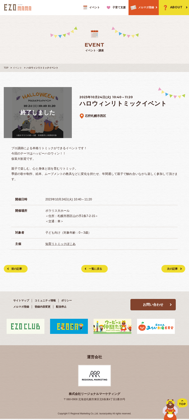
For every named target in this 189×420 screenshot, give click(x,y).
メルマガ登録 (141, 7)
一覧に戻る (95, 268)
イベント (91, 8)
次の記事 (172, 268)
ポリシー (66, 300)
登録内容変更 (42, 306)
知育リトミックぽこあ (60, 244)
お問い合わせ (153, 305)
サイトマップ (21, 300)
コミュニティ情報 (45, 300)
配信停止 (61, 306)
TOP (6, 67)
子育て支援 (115, 8)
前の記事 (16, 268)
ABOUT (172, 7)
